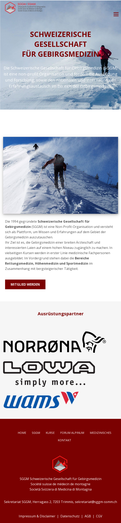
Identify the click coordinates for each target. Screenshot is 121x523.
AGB (88, 516)
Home (22, 433)
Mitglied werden (25, 284)
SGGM (36, 433)
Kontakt (64, 440)
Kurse (50, 433)
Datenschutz (70, 516)
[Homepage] (25, 12)
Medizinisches (100, 433)
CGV (99, 516)
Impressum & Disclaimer (37, 516)
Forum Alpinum (72, 433)
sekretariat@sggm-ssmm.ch (96, 502)
